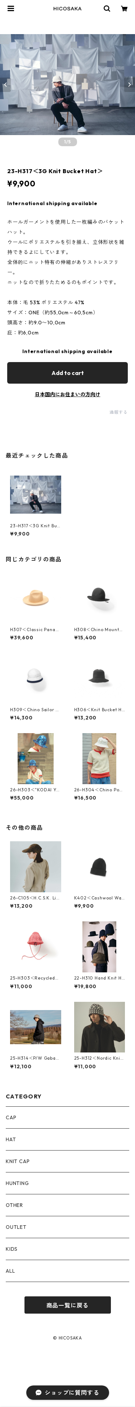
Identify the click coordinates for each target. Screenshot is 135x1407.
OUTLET (16, 1227)
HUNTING (17, 1183)
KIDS (12, 1249)
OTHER (14, 1205)
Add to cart (67, 372)
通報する (118, 412)
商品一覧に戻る (67, 1305)
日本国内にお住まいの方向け (67, 394)
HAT (11, 1139)
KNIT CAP (18, 1161)
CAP (11, 1117)
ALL (10, 1271)
